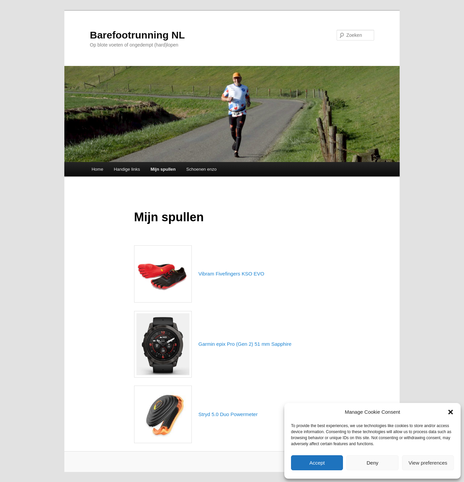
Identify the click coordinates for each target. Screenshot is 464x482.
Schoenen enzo (201, 169)
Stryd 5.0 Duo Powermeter (228, 414)
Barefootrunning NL (137, 35)
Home (97, 169)
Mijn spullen (163, 169)
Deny (372, 463)
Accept (317, 463)
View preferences (428, 463)
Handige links (127, 169)
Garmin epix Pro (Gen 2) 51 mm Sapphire (245, 344)
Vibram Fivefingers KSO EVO (231, 273)
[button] (450, 412)
